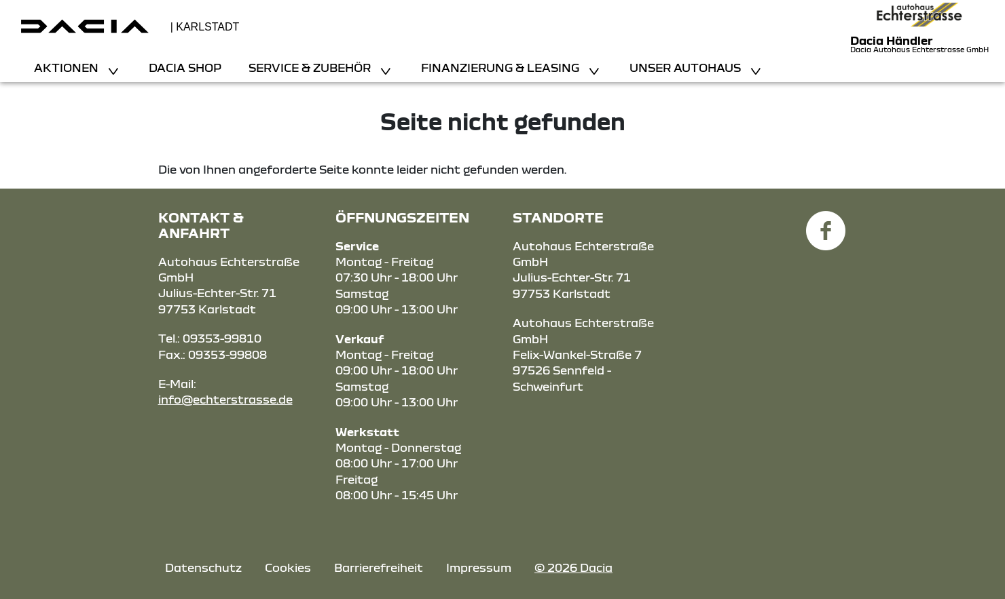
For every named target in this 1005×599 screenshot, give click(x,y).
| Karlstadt (205, 27)
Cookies (288, 567)
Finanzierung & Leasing (501, 67)
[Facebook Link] (825, 222)
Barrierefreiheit (378, 567)
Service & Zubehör (311, 67)
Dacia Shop (185, 67)
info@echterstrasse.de (225, 399)
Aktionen (67, 67)
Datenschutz (203, 567)
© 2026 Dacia (573, 567)
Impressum (478, 567)
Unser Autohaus (686, 67)
